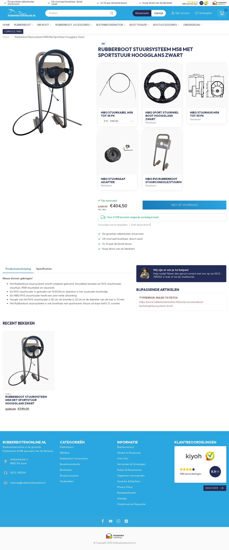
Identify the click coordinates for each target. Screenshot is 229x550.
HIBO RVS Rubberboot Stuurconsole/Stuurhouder (168, 180)
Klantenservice (125, 447)
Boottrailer (138, 25)
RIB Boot (43, 25)
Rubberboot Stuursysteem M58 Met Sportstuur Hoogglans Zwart (49, 37)
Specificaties (44, 269)
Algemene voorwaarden (131, 475)
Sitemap (121, 498)
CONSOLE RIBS (13, 31)
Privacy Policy (125, 487)
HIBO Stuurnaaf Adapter (113, 180)
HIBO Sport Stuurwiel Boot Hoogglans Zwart (162, 116)
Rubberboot (22, 25)
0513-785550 (18, 472)
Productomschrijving (18, 269)
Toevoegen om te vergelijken (113, 224)
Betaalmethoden (126, 493)
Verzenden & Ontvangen (131, 464)
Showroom (142, 13)
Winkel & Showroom (129, 453)
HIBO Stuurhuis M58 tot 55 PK (204, 114)
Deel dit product (141, 224)
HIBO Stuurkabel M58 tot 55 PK (117, 114)
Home (6, 25)
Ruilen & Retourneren (129, 470)
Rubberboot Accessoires (72, 25)
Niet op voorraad (184, 205)
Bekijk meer (214, 488)
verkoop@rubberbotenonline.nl (28, 483)
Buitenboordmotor (109, 25)
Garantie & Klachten (128, 481)
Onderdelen (191, 25)
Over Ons (122, 458)
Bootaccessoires (165, 25)
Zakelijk (158, 13)
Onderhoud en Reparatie (131, 504)
